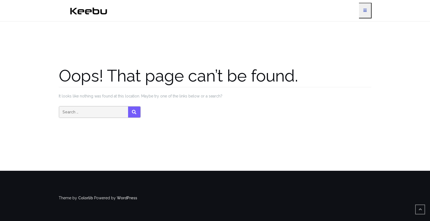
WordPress (127, 198)
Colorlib (85, 198)
